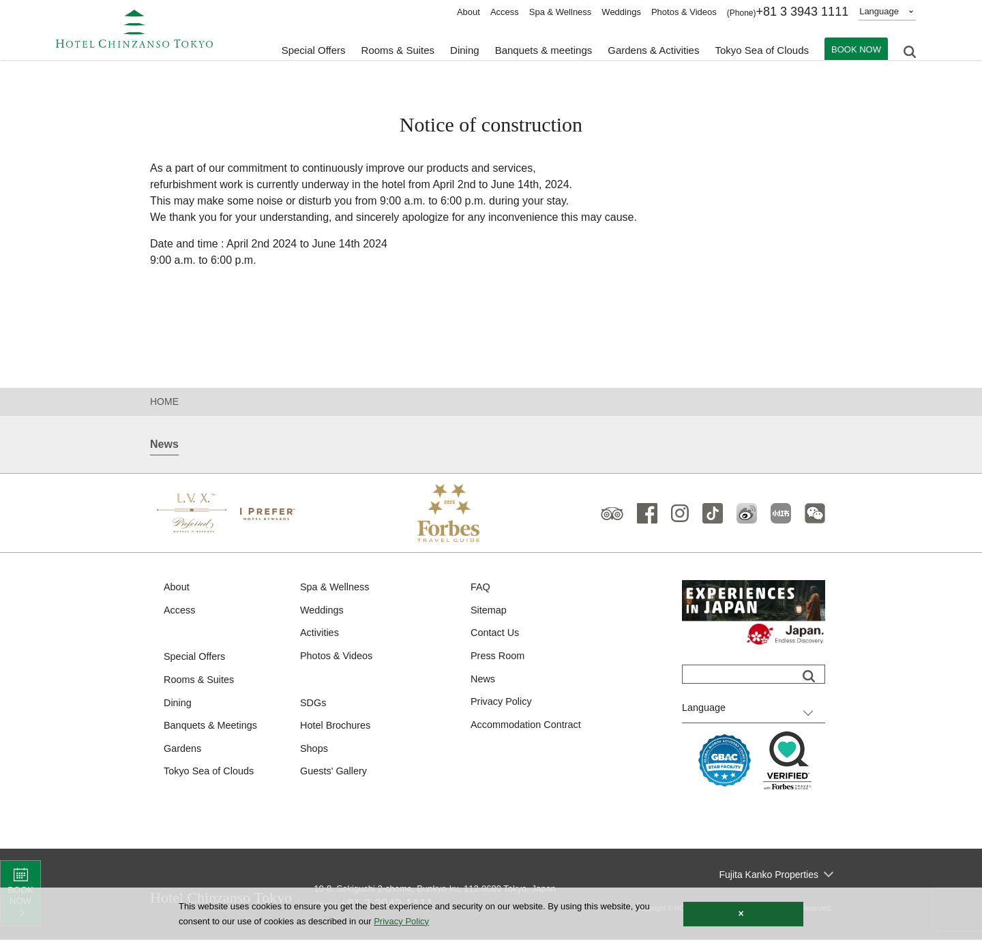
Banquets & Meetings (212, 729)
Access (504, 12)
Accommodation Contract (528, 728)
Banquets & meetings (544, 48)
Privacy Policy (502, 705)
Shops (314, 752)
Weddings (621, 12)
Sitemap (489, 611)
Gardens (183, 752)
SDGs (313, 705)
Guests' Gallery (335, 776)
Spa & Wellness (560, 12)
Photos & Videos (684, 12)
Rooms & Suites (200, 682)
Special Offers (314, 48)
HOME (164, 401)
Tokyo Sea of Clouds (762, 48)
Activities (320, 634)
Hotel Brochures (337, 729)
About (468, 12)
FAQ (481, 587)
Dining (178, 705)
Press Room (499, 658)
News (483, 681)
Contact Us (496, 634)
